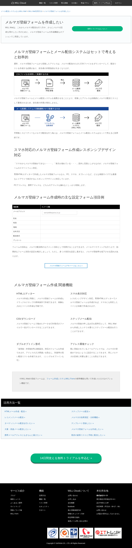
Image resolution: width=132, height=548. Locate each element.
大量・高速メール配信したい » (18, 429)
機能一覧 (42, 3)
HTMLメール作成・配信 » (16, 411)
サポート (42, 510)
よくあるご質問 (16, 503)
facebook (71, 506)
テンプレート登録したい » (82, 423)
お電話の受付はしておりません (108, 514)
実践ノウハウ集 (16, 510)
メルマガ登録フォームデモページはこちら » (66, 266)
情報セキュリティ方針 (76, 514)
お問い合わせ (73, 495)
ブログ (12, 495)
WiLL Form (14, 514)
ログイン (118, 3)
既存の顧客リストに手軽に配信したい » (88, 435)
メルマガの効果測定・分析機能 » (85, 417)
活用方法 (42, 495)
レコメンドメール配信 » (15, 417)
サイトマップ (15, 506)
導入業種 (64, 3)
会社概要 (71, 503)
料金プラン (85, 3)
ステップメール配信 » (80, 411)
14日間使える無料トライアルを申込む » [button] (66, 458)
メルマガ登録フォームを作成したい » (87, 429)
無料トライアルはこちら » (97, 29)
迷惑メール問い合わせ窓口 (78, 521)
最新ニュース (15, 499)
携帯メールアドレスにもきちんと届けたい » (23, 435)
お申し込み (72, 499)
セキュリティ (44, 506)
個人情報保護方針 (74, 510)
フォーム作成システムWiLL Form (61, 379)
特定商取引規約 (73, 517)
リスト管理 (53, 3)
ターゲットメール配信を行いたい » (20, 423)
